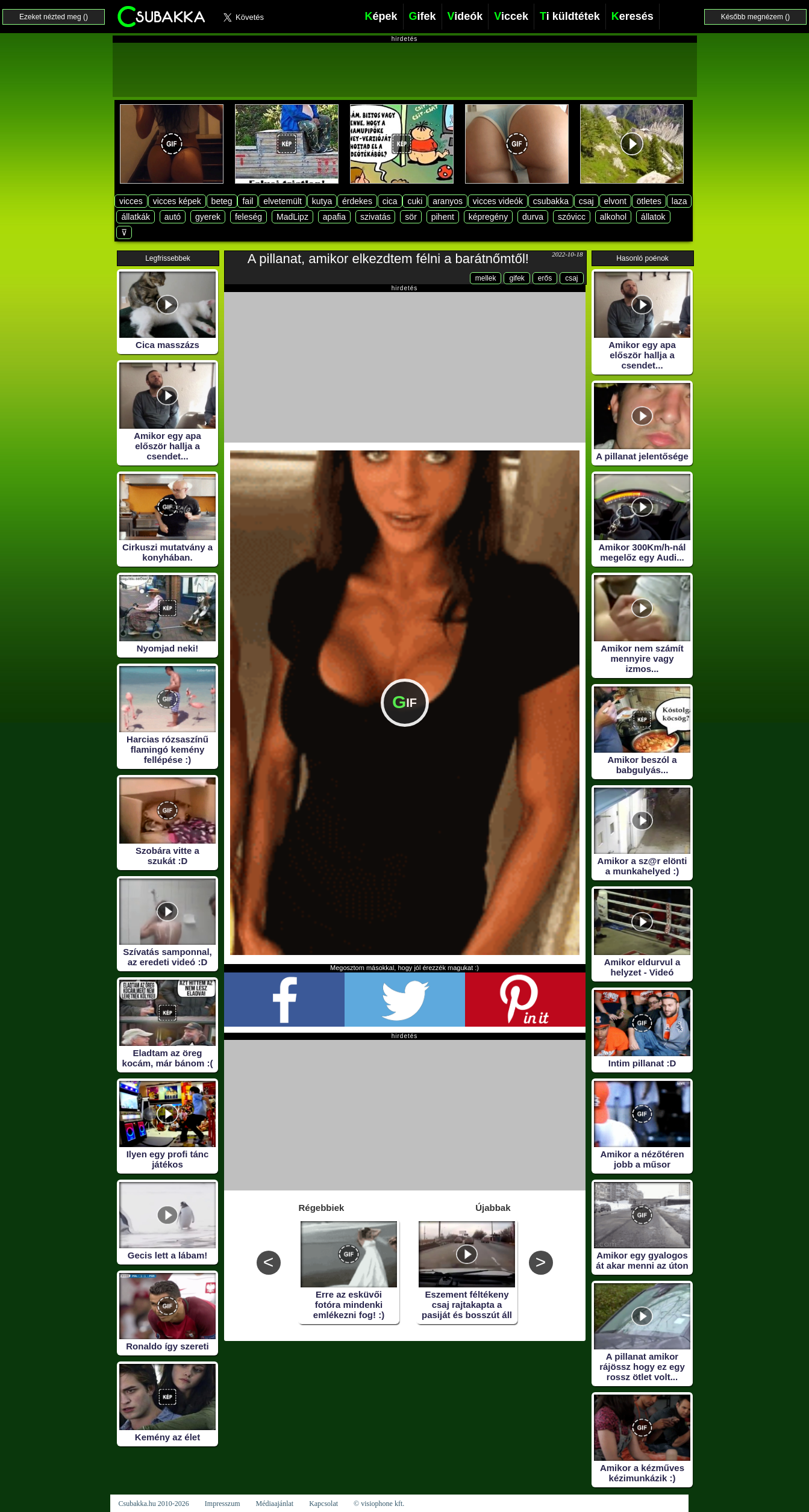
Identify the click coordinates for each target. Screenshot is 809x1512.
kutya (322, 201)
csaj (586, 201)
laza (679, 201)
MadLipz (292, 217)
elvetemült (282, 201)
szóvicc (572, 217)
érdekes (357, 201)
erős (545, 278)
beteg (222, 201)
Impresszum (222, 1503)
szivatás (375, 217)
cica (390, 201)
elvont (615, 201)
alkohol (613, 217)
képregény (488, 217)
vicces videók (498, 201)
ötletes (649, 201)
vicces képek (177, 201)
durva (532, 217)
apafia (334, 217)
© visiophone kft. (379, 1503)
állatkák (135, 217)
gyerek (207, 217)
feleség (248, 217)
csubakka (551, 201)
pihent (442, 217)
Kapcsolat (323, 1503)
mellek (485, 278)
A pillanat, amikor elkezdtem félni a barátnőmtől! (388, 258)
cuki (414, 201)
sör (410, 217)
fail (247, 201)
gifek (516, 278)
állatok (653, 217)
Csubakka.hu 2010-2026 (154, 1503)
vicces (131, 201)
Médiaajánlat (274, 1503)
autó (172, 217)
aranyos (448, 201)
